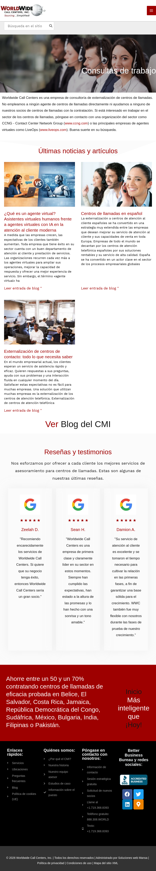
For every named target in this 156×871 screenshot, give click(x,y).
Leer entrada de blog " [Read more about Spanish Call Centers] (100, 289)
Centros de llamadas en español (111, 214)
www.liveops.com (53, 131)
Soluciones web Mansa (132, 853)
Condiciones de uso (79, 858)
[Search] (51, 27)
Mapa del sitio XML (106, 858)
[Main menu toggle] (151, 11)
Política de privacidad (50, 858)
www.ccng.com (76, 124)
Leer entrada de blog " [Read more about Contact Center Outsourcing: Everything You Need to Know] (23, 411)
